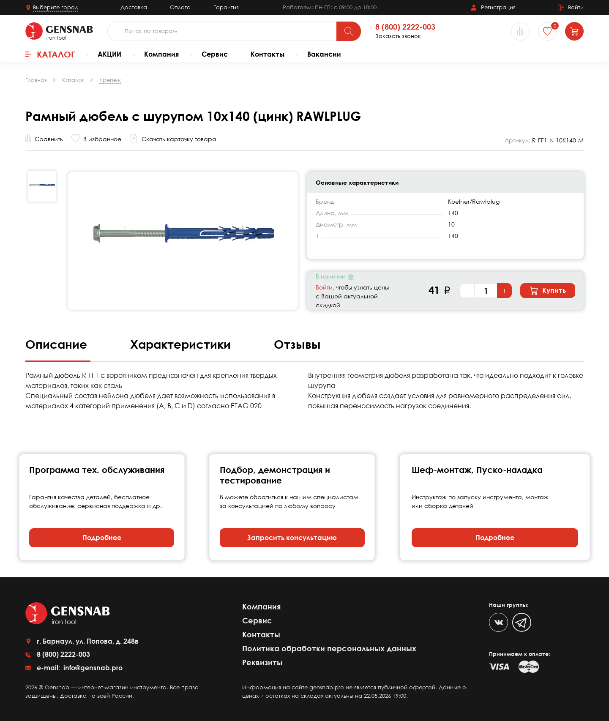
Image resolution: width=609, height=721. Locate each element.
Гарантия (226, 7)
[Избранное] (547, 31)
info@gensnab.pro (92, 668)
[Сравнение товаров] (520, 31)
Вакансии (324, 54)
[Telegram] (521, 622)
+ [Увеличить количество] (504, 291)
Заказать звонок (398, 36)
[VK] (498, 622)
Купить (548, 290)
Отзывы (297, 344)
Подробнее (101, 537)
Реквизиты (262, 662)
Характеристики (182, 344)
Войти (324, 287)
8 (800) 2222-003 (405, 27)
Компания (161, 54)
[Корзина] (574, 31)
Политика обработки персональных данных (329, 648)
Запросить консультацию (292, 537)
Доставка (133, 7)
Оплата (180, 7)
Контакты (267, 54)
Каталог (50, 54)
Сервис (215, 54)
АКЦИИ (109, 54)
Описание (57, 344)
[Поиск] (348, 31)
